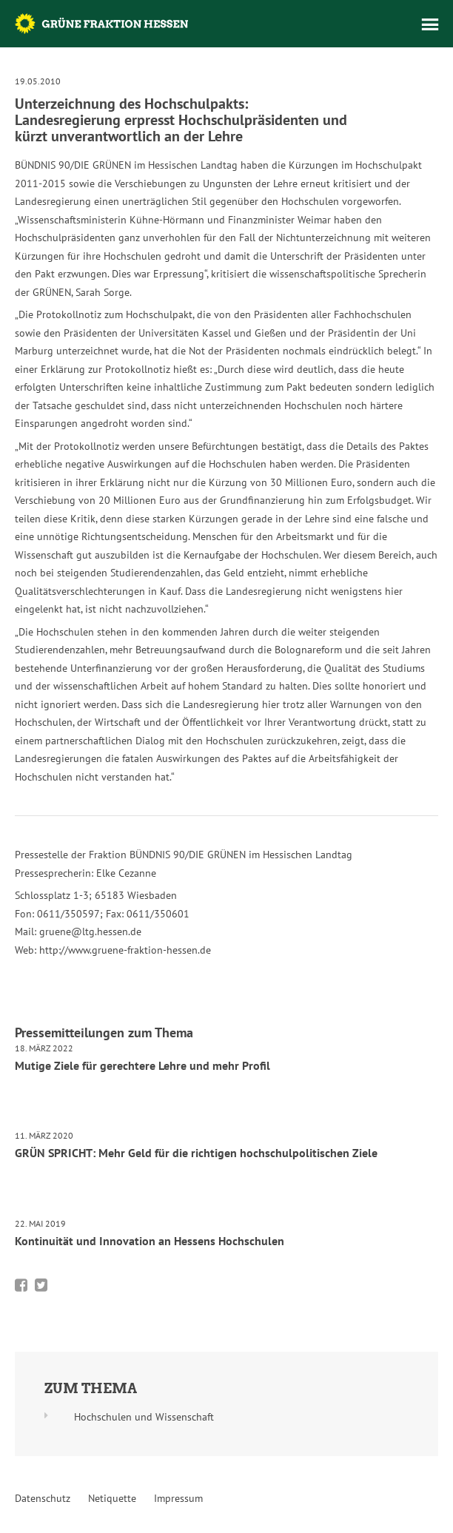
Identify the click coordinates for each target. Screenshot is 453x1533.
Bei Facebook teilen (21, 1285)
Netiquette (112, 1498)
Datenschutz (42, 1498)
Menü (430, 24)
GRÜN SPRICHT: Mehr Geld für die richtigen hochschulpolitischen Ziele (196, 1152)
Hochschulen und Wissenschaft (144, 1417)
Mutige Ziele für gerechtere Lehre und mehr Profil (142, 1065)
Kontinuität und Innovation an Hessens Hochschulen (149, 1240)
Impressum (178, 1498)
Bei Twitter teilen (41, 1285)
